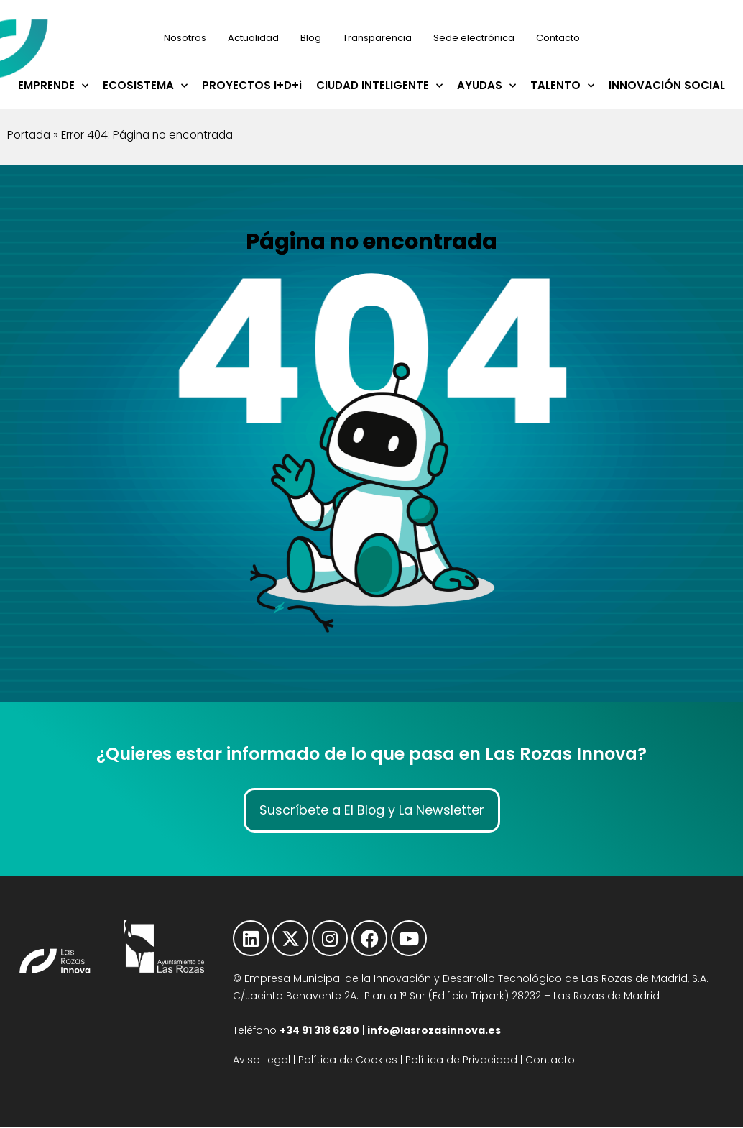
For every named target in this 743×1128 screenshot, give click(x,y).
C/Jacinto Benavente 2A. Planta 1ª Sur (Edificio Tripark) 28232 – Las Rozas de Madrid (446, 997)
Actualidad (253, 38)
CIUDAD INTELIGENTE (379, 86)
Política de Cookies (347, 1061)
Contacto (558, 38)
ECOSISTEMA (145, 86)
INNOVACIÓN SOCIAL (667, 85)
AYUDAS (486, 86)
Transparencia (377, 38)
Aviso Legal (261, 1061)
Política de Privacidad (461, 1061)
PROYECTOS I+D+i (252, 85)
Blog (310, 38)
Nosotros (185, 38)
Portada (28, 134)
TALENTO (562, 86)
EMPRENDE (53, 86)
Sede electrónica (473, 38)
